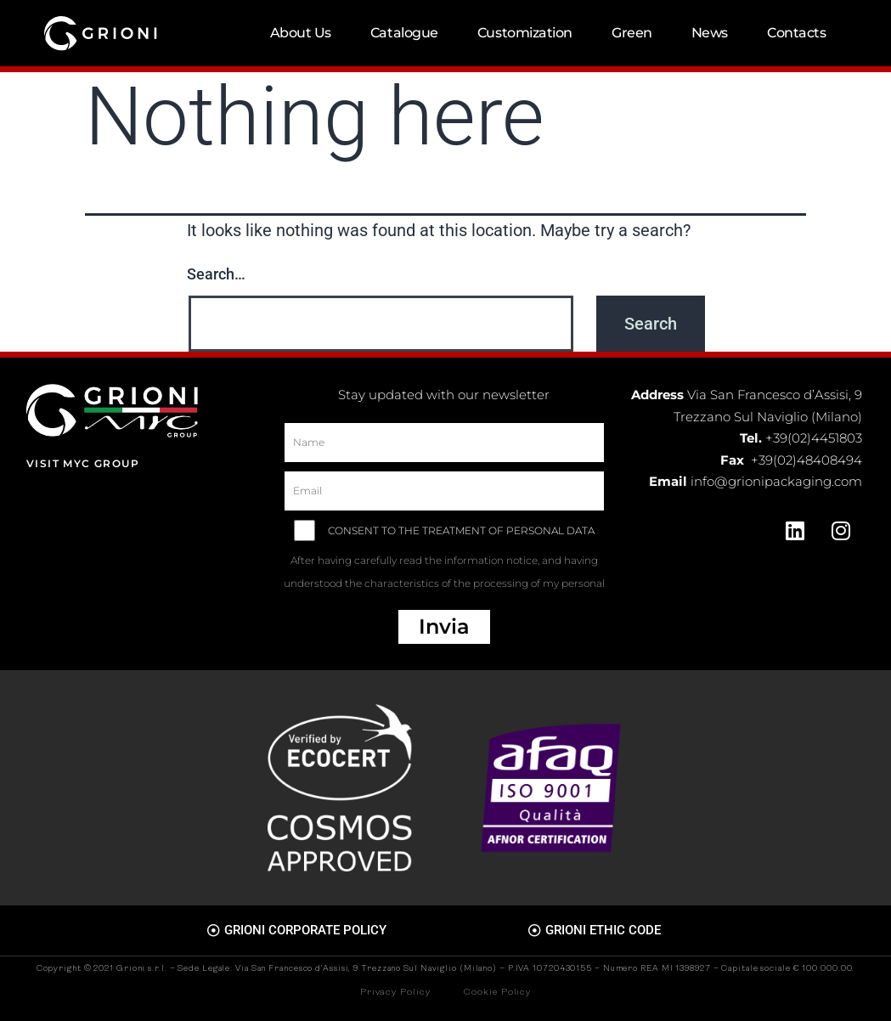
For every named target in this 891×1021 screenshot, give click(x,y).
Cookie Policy (497, 992)
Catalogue (404, 33)
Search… (216, 274)
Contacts (796, 33)
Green (632, 33)
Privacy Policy (395, 992)
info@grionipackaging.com (776, 481)
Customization (524, 33)
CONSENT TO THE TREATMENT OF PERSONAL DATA (444, 562)
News (709, 33)
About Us (300, 33)
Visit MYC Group (82, 463)
